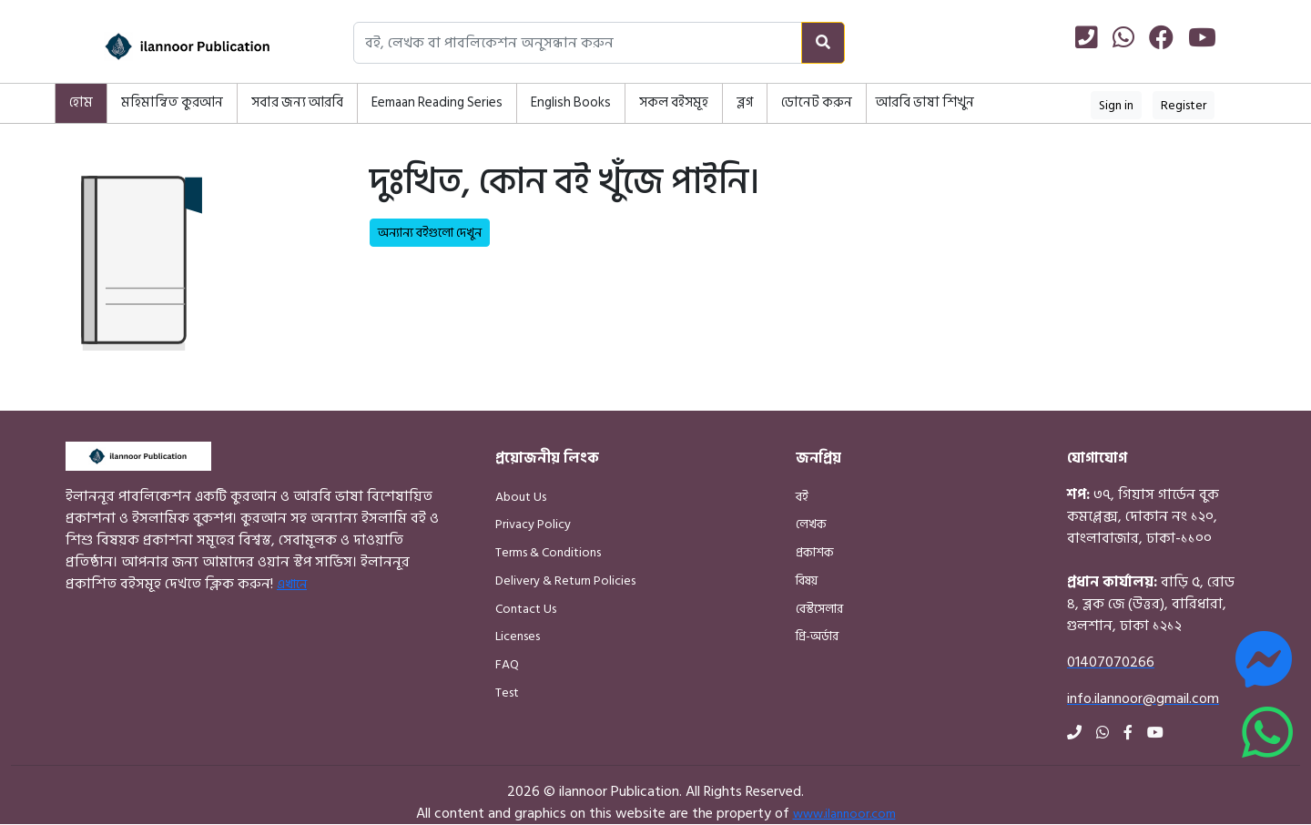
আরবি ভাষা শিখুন (925, 102)
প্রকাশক (815, 552)
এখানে (292, 584)
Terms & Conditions (548, 552)
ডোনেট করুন (816, 102)
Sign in (1116, 105)
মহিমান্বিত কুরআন (172, 102)
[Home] (164, 46)
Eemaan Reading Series (437, 102)
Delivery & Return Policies (565, 580)
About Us (520, 496)
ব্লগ (745, 102)
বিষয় (807, 580)
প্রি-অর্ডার (817, 636)
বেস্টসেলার (819, 608)
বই (802, 496)
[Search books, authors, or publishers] (577, 43)
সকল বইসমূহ (673, 102)
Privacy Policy (533, 524)
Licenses (517, 636)
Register (1183, 105)
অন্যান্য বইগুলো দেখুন (430, 232)
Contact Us (525, 608)
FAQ (507, 664)
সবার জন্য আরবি (297, 102)
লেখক (811, 524)
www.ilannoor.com (844, 813)
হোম (81, 102)
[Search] (823, 43)
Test (507, 692)
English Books (571, 102)
